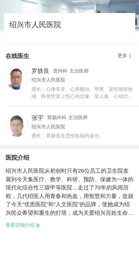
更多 (125, 55)
